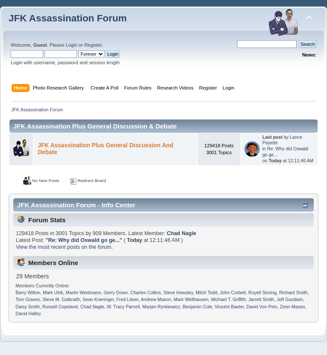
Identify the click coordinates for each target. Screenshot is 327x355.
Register (93, 45)
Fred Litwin (127, 299)
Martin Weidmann (83, 292)
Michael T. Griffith (228, 299)
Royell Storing (262, 292)
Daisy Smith (27, 306)
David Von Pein (262, 306)
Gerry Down (116, 292)
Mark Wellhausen (191, 299)
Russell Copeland (60, 306)
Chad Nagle (181, 233)
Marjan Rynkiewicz (161, 306)
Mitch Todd (206, 292)
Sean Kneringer (98, 299)
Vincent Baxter (229, 306)
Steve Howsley (178, 292)
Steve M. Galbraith (61, 299)
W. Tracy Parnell (123, 306)
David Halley (28, 313)
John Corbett (233, 292)
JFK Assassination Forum (68, 18)
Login (71, 45)
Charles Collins (146, 292)
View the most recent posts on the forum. (64, 247)
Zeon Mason (292, 306)
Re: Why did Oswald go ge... (83, 240)
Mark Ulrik (53, 292)
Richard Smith (293, 292)
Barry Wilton (27, 292)
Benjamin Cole (197, 306)
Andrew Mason (156, 299)
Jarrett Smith (261, 299)
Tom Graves (27, 299)
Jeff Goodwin (289, 299)
